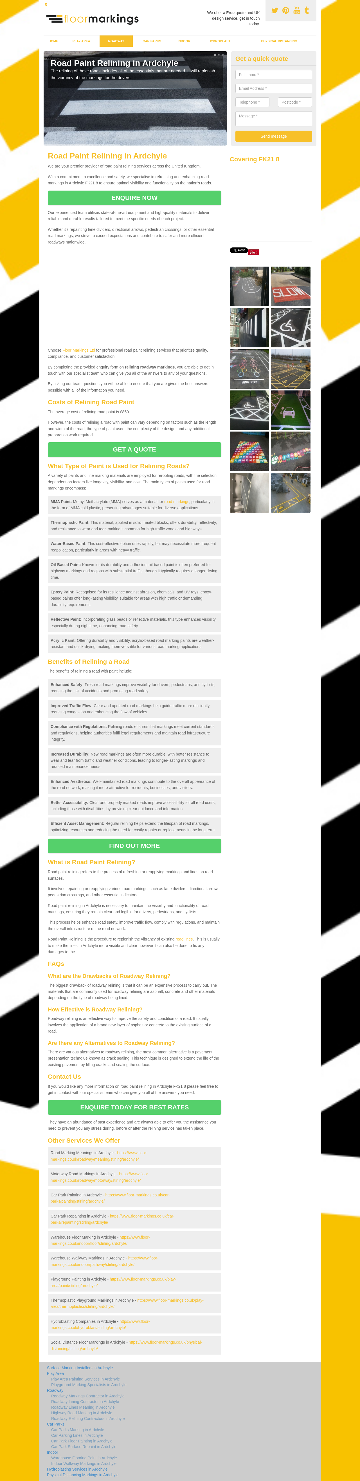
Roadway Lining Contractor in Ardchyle (85, 1401)
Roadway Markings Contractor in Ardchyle (88, 1396)
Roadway (116, 41)
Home (53, 41)
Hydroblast (219, 41)
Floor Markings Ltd (78, 350)
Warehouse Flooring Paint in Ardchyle (84, 1458)
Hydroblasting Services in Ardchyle (77, 1469)
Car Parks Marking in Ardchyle (77, 1430)
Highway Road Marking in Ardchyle (81, 1413)
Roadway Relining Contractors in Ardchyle (88, 1418)
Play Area (81, 41)
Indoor (184, 41)
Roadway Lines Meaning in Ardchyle (83, 1407)
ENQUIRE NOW (134, 197)
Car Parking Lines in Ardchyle (77, 1435)
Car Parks (152, 41)
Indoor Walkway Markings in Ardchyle (83, 1463)
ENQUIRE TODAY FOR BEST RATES (134, 1107)
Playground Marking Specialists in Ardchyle (89, 1384)
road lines (184, 939)
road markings (176, 501)
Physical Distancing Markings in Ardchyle (82, 1475)
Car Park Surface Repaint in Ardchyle (83, 1446)
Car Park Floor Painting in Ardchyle (81, 1441)
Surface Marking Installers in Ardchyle (80, 1368)
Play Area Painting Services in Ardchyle (85, 1379)
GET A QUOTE (134, 449)
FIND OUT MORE (134, 845)
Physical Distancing (279, 41)
